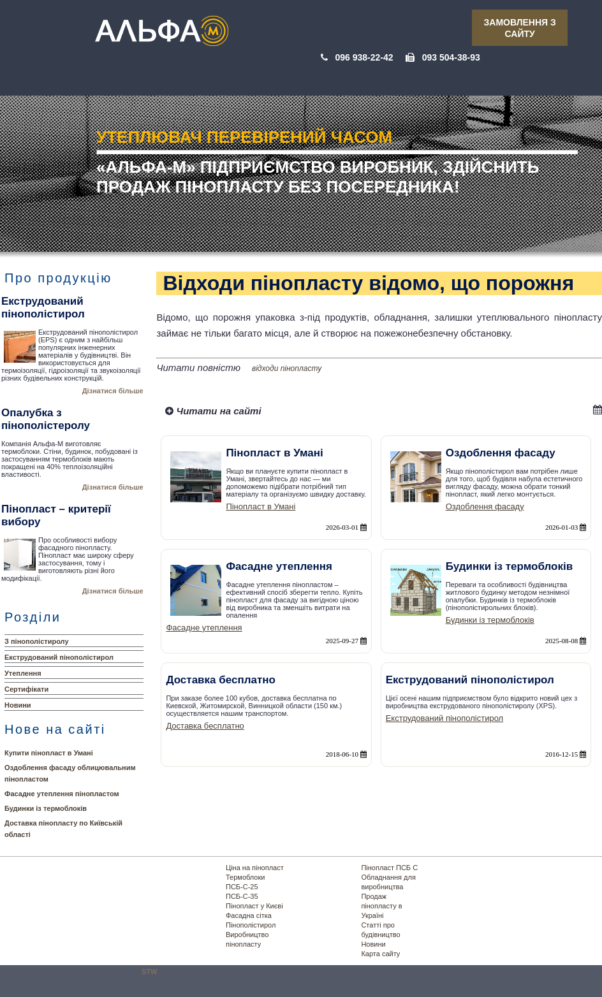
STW (149, 971)
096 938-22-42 (364, 57)
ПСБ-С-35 (242, 896)
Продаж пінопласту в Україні (381, 905)
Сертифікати (26, 689)
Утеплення (22, 673)
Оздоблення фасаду (485, 506)
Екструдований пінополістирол (59, 657)
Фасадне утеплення (204, 627)
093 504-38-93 (451, 57)
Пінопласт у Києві (254, 906)
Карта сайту (380, 953)
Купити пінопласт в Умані (48, 753)
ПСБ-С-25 (242, 887)
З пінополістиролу (36, 641)
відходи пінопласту (286, 368)
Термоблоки (245, 877)
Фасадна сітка (249, 915)
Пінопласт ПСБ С (389, 867)
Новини (17, 705)
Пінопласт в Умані (260, 506)
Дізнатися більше (112, 391)
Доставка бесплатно (205, 726)
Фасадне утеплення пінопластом (61, 793)
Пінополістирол (250, 925)
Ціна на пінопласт (255, 867)
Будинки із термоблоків (45, 808)
